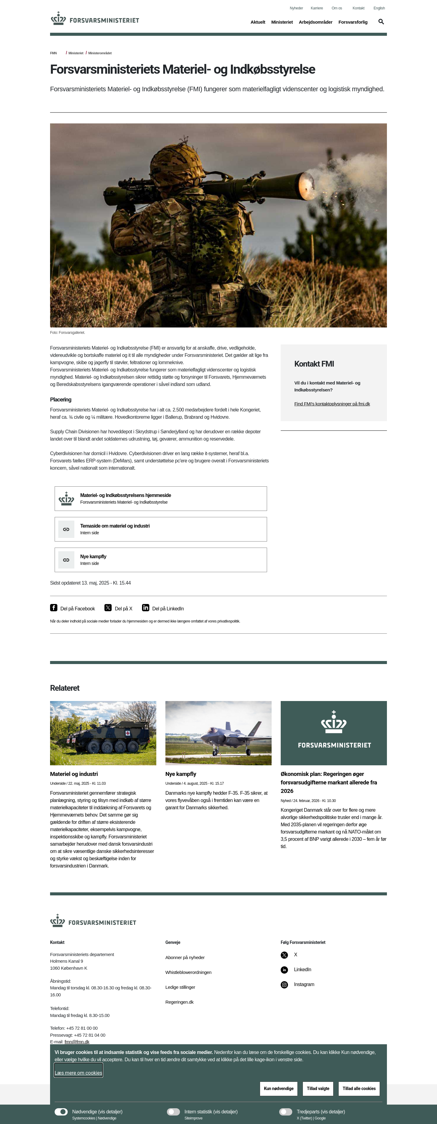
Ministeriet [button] (282, 21)
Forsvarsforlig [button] (353, 21)
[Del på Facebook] (72, 609)
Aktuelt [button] (258, 21)
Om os (337, 8)
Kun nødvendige (279, 1088)
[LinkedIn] (300, 972)
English (379, 8)
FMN (53, 53)
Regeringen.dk (179, 1002)
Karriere (317, 8)
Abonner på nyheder (185, 957)
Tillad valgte (318, 1088)
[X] (296, 958)
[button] (380, 24)
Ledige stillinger (180, 987)
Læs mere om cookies (78, 1073)
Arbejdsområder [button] (316, 21)
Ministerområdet (99, 53)
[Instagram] (301, 987)
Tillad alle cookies (359, 1088)
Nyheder (296, 8)
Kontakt (358, 8)
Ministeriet (76, 53)
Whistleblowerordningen (188, 972)
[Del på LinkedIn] (163, 609)
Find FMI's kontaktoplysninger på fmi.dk (332, 403)
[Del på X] (118, 609)
